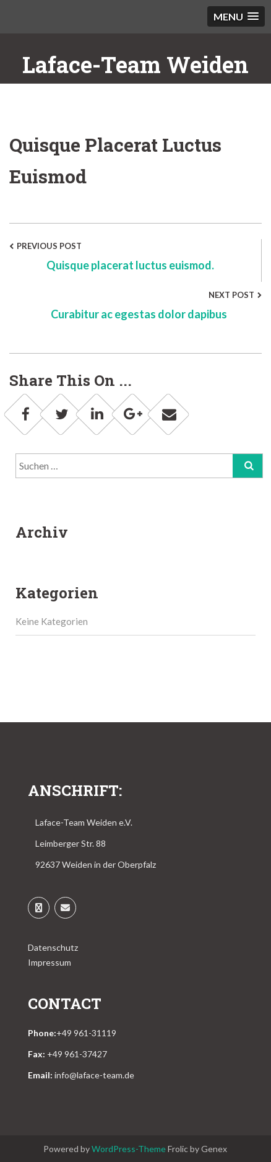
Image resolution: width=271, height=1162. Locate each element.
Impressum (49, 962)
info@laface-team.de (94, 1075)
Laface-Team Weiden (135, 64)
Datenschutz (53, 947)
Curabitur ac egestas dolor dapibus (140, 314)
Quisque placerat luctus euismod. (130, 265)
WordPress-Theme (129, 1148)
